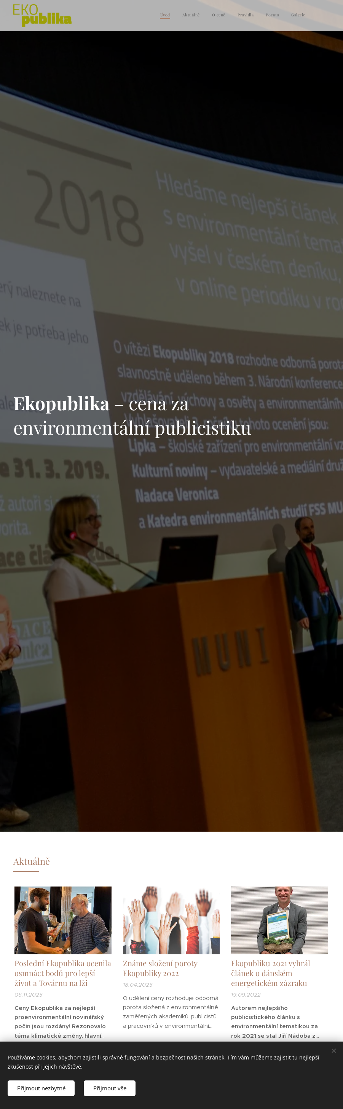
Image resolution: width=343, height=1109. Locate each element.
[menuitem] (246, 15)
